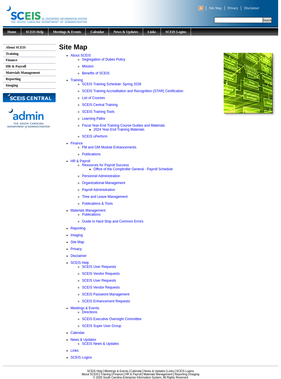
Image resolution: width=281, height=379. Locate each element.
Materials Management (23, 73)
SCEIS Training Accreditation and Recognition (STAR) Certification (132, 91)
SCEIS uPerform (95, 136)
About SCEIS (16, 47)
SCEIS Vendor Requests (101, 274)
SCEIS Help (35, 32)
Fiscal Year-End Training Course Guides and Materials (123, 125)
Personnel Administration (101, 176)
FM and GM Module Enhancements (109, 147)
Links (152, 32)
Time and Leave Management (105, 197)
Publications (91, 154)
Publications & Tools (97, 204)
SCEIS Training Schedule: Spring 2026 (111, 84)
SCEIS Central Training (100, 105)
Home (11, 32)
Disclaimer (251, 8)
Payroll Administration (98, 190)
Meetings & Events (67, 32)
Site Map (215, 8)
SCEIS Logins (175, 32)
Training (12, 54)
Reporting (13, 79)
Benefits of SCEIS (96, 73)
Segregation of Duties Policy (103, 59)
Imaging (12, 85)
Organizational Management (103, 183)
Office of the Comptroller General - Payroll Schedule (133, 169)
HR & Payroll (16, 66)
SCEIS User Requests (99, 267)
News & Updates (126, 32)
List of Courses (93, 98)
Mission (88, 66)
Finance (11, 60)
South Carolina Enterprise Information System (70, 13)
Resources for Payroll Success (105, 165)
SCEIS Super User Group (101, 326)
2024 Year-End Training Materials (118, 129)
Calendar (97, 32)
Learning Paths (93, 119)
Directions (89, 312)
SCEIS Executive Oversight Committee (111, 319)
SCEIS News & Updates (100, 344)
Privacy (233, 8)
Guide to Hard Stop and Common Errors (112, 221)
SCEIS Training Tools (98, 112)
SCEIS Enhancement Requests (106, 301)
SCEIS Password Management (105, 294)
